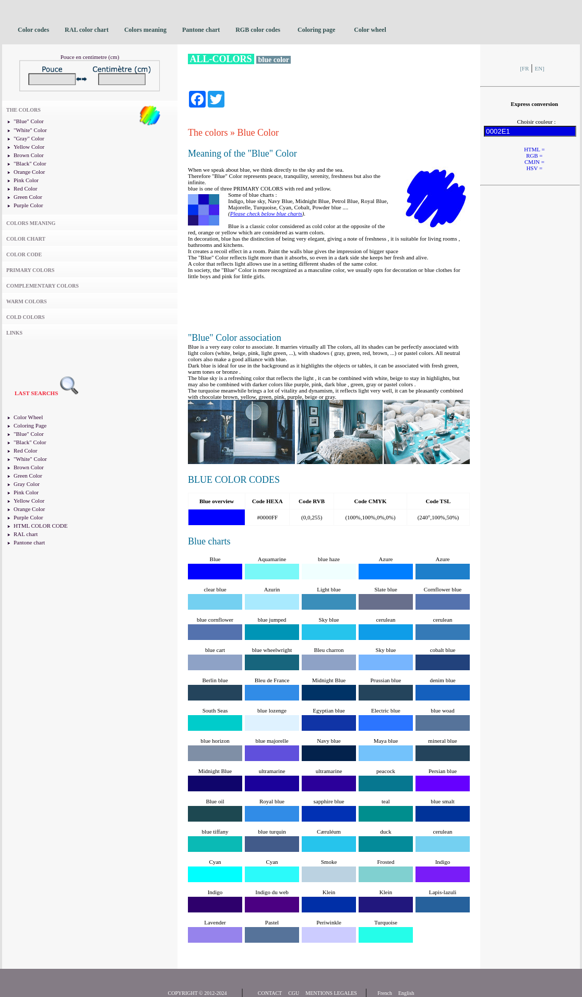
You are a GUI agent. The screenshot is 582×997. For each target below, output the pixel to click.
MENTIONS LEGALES (331, 993)
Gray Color (27, 484)
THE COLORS (23, 110)
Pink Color (26, 180)
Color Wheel (28, 417)
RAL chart (26, 534)
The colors (208, 132)
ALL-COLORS (221, 59)
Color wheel (370, 29)
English (406, 993)
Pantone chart (201, 29)
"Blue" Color (29, 121)
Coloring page (316, 29)
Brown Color (29, 155)
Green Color (28, 197)
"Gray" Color (29, 138)
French (384, 993)
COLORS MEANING (30, 223)
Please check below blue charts (266, 213)
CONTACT (270, 993)
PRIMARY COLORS (30, 270)
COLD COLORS (25, 317)
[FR (524, 68)
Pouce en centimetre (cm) (90, 57)
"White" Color (30, 130)
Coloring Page (30, 425)
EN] (539, 68)
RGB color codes (258, 29)
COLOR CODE (24, 254)
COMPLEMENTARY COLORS (42, 286)
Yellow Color (29, 147)
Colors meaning (145, 29)
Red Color (26, 188)
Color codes (33, 29)
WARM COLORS (26, 301)
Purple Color (28, 205)
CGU (293, 993)
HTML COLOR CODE (40, 526)
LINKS (14, 333)
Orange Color (29, 172)
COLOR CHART (25, 239)
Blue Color (258, 132)
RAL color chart (87, 29)
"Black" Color (30, 163)
